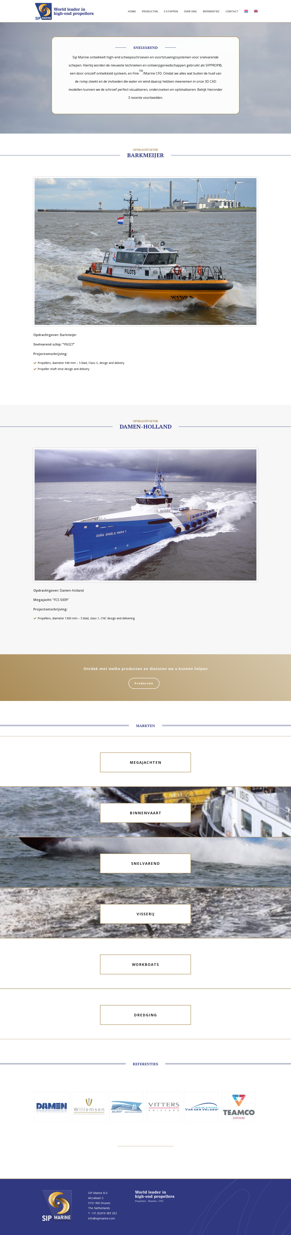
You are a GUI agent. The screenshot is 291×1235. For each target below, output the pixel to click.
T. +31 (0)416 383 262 (102, 1213)
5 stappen (171, 11)
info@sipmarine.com (101, 1218)
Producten (150, 11)
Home (132, 11)
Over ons (190, 11)
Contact (232, 11)
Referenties (211, 11)
